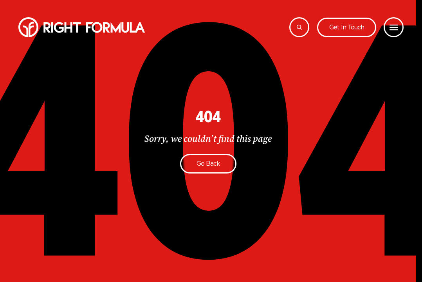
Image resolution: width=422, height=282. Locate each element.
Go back (208, 163)
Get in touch (346, 27)
